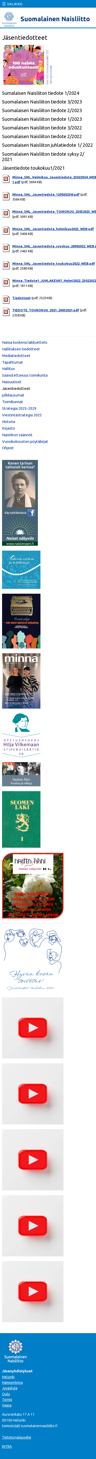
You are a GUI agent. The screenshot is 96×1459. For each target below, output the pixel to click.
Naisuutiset (12, 382)
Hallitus (8, 368)
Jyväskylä (9, 1388)
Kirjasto (8, 428)
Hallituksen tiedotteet (21, 349)
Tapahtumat (12, 362)
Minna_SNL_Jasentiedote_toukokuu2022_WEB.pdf (53, 263)
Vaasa (7, 1405)
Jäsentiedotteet (16, 388)
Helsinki (8, 1377)
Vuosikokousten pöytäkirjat (25, 441)
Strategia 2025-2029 (19, 408)
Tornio (7, 1400)
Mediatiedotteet (16, 355)
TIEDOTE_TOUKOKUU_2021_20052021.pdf (45, 310)
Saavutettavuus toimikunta (25, 375)
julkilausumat (13, 395)
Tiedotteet (21, 298)
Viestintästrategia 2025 (22, 415)
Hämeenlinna (12, 1383)
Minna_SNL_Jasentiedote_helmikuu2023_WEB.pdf (53, 229)
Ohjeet (8, 448)
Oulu (6, 1394)
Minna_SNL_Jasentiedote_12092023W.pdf (46, 194)
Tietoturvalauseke (16, 1437)
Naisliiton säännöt (17, 435)
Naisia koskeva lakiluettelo (24, 342)
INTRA (7, 1446)
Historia (8, 421)
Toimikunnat (12, 402)
